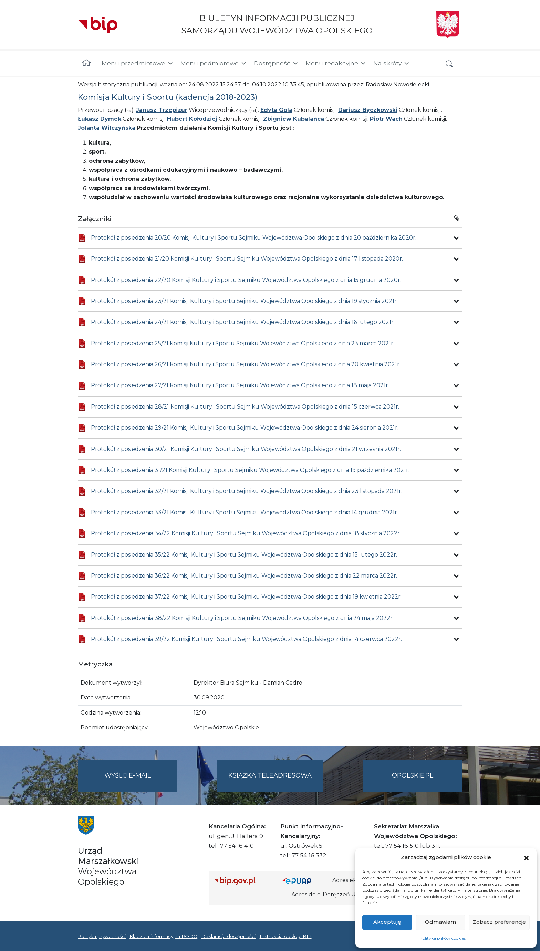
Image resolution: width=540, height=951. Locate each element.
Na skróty (391, 63)
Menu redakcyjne (335, 63)
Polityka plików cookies (442, 938)
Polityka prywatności (102, 936)
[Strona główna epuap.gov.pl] (305, 880)
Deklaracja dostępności (228, 936)
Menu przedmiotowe (138, 63)
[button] (526, 857)
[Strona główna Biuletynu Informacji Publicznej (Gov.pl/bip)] (243, 880)
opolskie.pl (412, 775)
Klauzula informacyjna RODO (163, 936)
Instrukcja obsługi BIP (286, 936)
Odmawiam (440, 922)
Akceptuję (387, 922)
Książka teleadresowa (270, 775)
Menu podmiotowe (213, 63)
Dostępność (276, 63)
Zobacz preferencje (499, 922)
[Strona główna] (86, 63)
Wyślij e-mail (140, 781)
